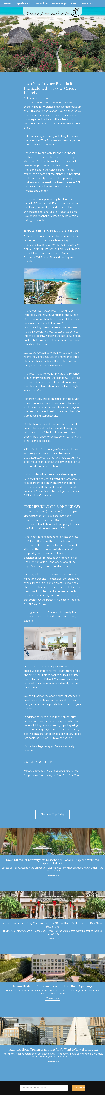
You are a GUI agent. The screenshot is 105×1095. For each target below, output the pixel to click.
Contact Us (86, 3)
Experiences (22, 3)
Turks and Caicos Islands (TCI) (45, 111)
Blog (73, 3)
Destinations (41, 3)
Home (7, 3)
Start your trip (79, 1088)
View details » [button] (52, 875)
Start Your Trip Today (52, 814)
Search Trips (59, 3)
